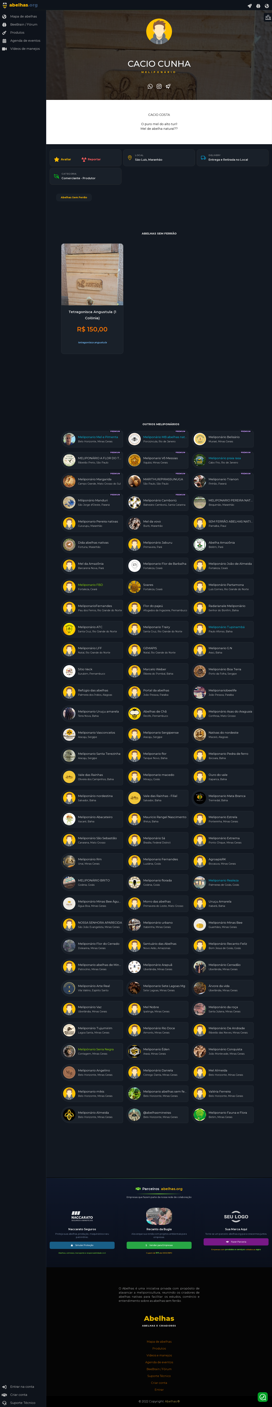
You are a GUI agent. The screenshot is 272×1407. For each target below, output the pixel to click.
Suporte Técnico (18, 1403)
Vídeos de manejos (21, 49)
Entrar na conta (18, 1387)
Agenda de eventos (21, 41)
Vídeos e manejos (159, 1355)
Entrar (159, 1389)
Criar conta (14, 1395)
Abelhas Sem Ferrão (74, 197)
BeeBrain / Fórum (19, 25)
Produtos (13, 33)
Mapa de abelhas (19, 17)
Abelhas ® (172, 1401)
